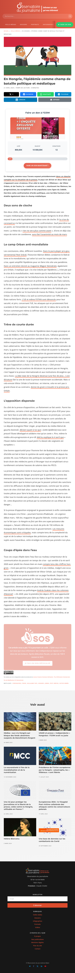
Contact (37, 949)
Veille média (37, 915)
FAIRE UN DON (64, 24)
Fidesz (24, 683)
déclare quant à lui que (30, 430)
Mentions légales (37, 942)
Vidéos (37, 927)
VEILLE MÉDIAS (10, 24)
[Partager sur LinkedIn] (20, 100)
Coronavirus (16, 683)
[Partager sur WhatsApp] (45, 94)
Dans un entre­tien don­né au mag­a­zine (30, 266)
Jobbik (47, 683)
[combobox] (35, 16)
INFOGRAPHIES (48, 24)
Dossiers (37, 918)
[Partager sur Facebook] (28, 94)
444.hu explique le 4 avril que (50, 437)
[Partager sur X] (11, 94)
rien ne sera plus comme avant (37, 230)
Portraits (37, 924)
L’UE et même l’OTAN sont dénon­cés (39, 299)
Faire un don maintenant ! (37, 165)
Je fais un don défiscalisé (37, 665)
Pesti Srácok (54, 683)
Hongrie (41, 683)
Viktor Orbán (64, 683)
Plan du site (37, 946)
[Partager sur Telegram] (63, 94)
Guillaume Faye (32, 683)
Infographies (37, 921)
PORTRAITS (35, 24)
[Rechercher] (70, 16)
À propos (37, 936)
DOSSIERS (23, 24)
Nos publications (37, 939)
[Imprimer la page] (54, 100)
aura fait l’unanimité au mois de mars (49, 234)
